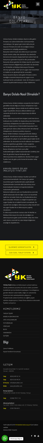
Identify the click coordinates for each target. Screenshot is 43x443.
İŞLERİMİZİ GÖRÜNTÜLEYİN (20, 247)
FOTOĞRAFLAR (8, 323)
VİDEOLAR (6, 326)
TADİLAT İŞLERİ (8, 313)
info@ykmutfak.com (16, 383)
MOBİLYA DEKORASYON (11, 317)
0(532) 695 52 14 (15, 376)
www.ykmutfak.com (16, 386)
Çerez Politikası (8, 348)
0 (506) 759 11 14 (15, 398)
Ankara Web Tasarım (10, 430)
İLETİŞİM (6, 336)
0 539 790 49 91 (15, 408)
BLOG (5, 329)
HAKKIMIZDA (7, 333)
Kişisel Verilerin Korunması (12, 352)
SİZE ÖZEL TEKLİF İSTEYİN (20, 253)
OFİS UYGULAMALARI (10, 320)
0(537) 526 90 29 (15, 380)
